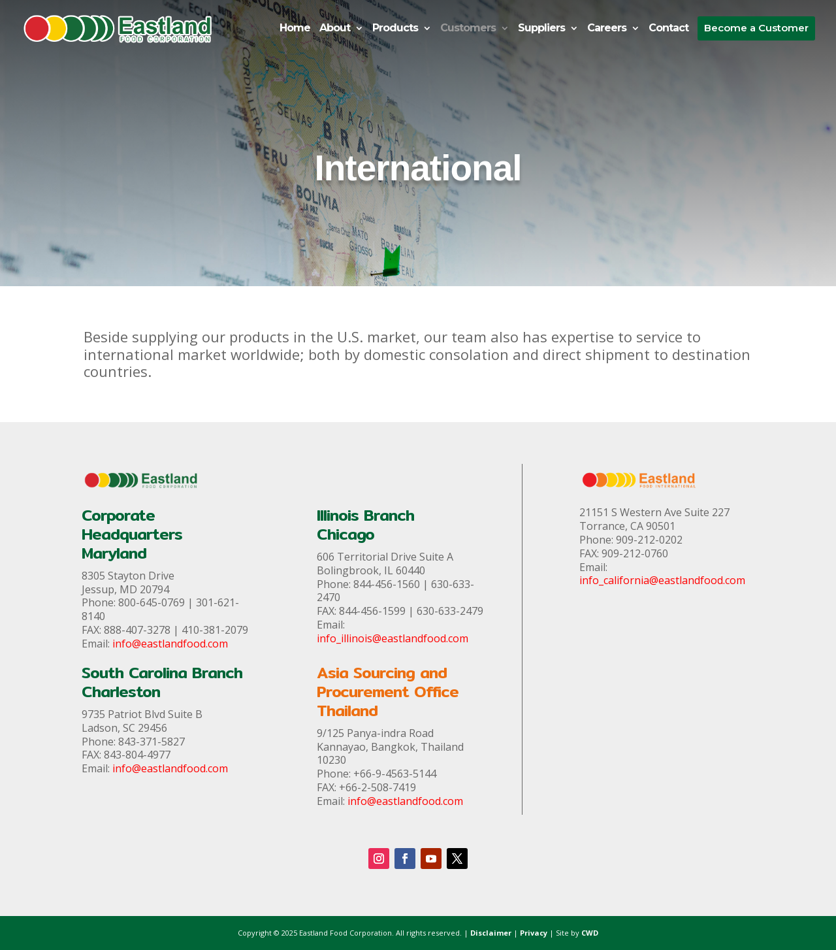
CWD (589, 933)
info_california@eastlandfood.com (662, 580)
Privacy (533, 933)
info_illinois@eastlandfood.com (392, 638)
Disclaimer (490, 933)
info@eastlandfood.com (170, 643)
